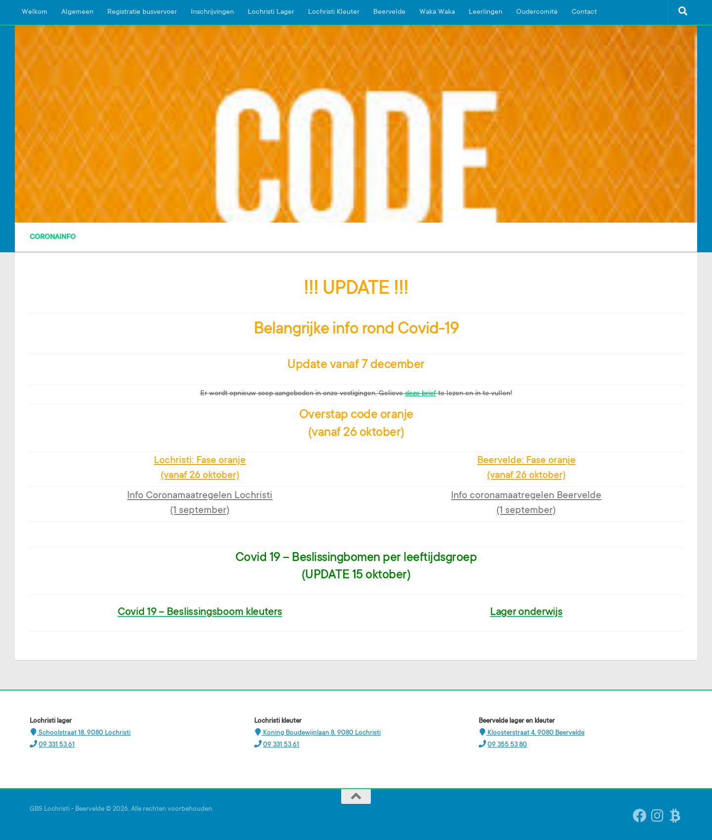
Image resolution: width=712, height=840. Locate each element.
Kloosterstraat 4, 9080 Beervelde (535, 733)
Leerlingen (485, 12)
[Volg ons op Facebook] (640, 816)
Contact (584, 12)
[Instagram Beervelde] (658, 816)
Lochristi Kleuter (333, 12)
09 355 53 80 (507, 744)
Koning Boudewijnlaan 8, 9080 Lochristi (321, 733)
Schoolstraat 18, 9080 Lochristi (84, 733)
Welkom (34, 12)
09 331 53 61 (57, 744)
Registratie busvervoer (142, 12)
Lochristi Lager (271, 12)
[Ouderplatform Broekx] (675, 816)
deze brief (420, 394)
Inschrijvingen (212, 12)
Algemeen (77, 12)
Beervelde (389, 12)
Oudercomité (537, 12)
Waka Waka (437, 12)
